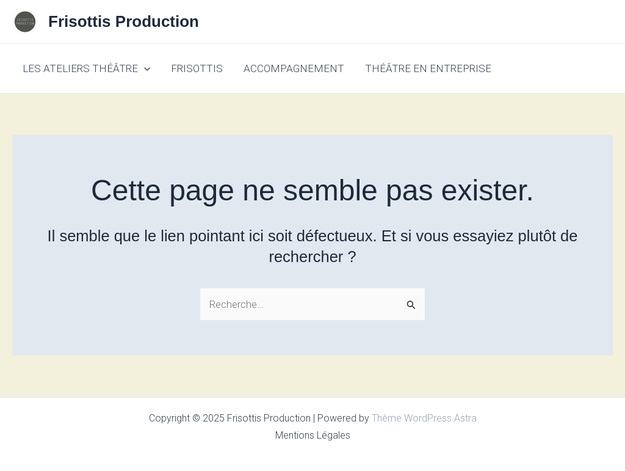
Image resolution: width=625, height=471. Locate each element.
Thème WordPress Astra (424, 418)
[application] (144, 68)
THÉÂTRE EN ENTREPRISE (428, 68)
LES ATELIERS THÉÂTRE (86, 68)
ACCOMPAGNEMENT (294, 68)
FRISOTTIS (197, 68)
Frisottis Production (123, 21)
